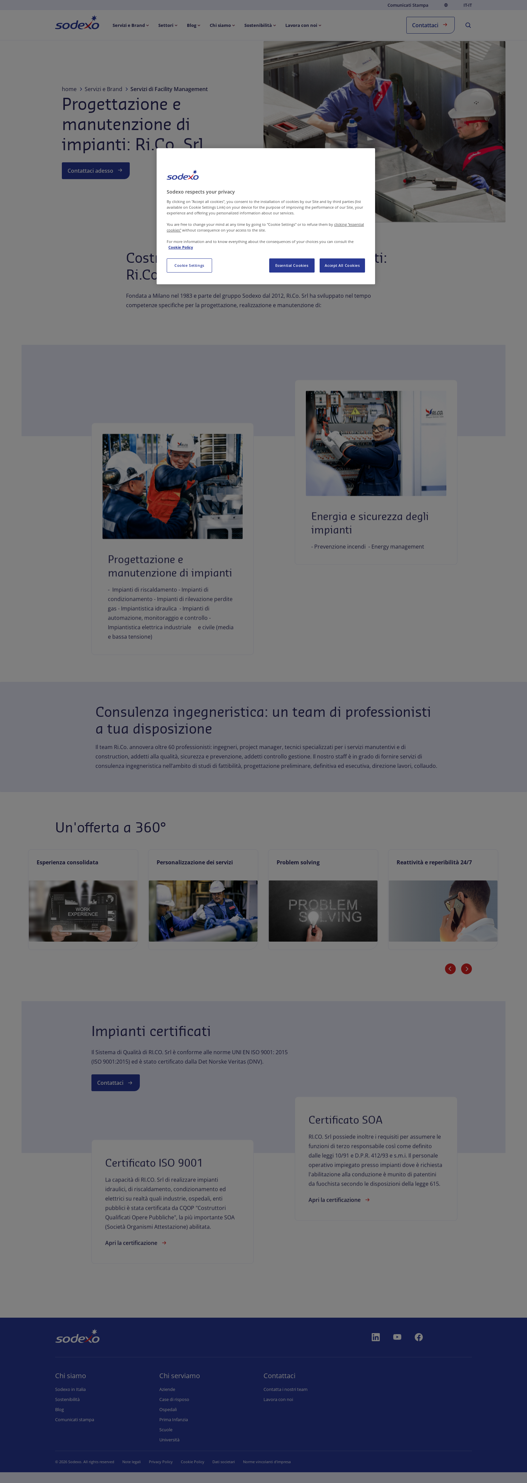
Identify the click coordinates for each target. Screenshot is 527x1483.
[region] (266, 216)
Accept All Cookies (342, 265)
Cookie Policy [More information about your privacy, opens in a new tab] (180, 247)
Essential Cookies (292, 265)
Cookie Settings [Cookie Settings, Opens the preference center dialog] (189, 265)
